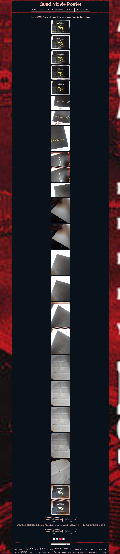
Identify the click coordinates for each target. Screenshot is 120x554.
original (42, 552)
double (35, 553)
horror (26, 549)
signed (36, 549)
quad (42, 548)
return (77, 549)
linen (86, 552)
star (49, 552)
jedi (97, 549)
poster (23, 551)
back (48, 549)
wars (17, 552)
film (31, 548)
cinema (56, 552)
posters (104, 552)
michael (100, 549)
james (82, 549)
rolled (63, 552)
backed (92, 549)
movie (80, 552)
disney (71, 549)
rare (30, 552)
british (58, 548)
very (105, 549)
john (74, 552)
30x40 (65, 548)
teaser (69, 552)
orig (16, 549)
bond (87, 549)
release (20, 549)
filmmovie (98, 552)
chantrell (51, 549)
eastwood (92, 552)
